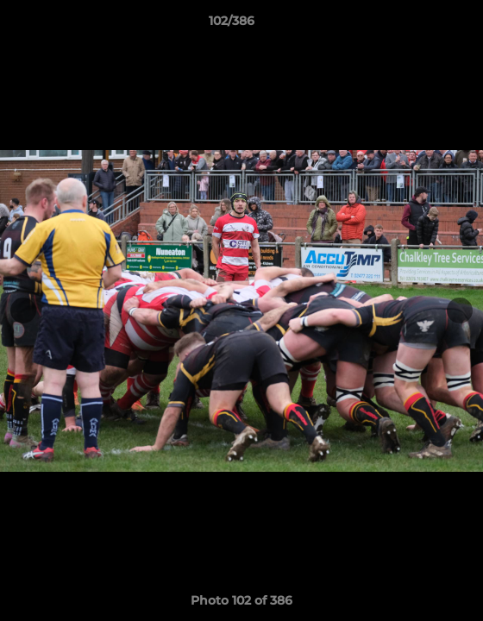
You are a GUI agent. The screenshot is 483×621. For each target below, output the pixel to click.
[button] (421, 25)
